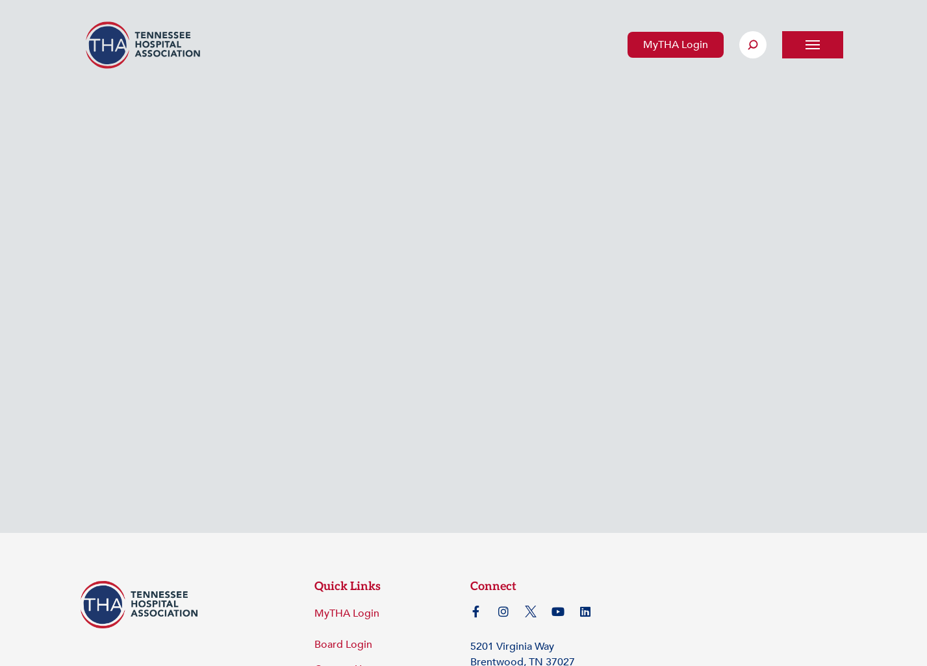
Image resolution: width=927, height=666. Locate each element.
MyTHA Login (675, 45)
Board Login (343, 644)
